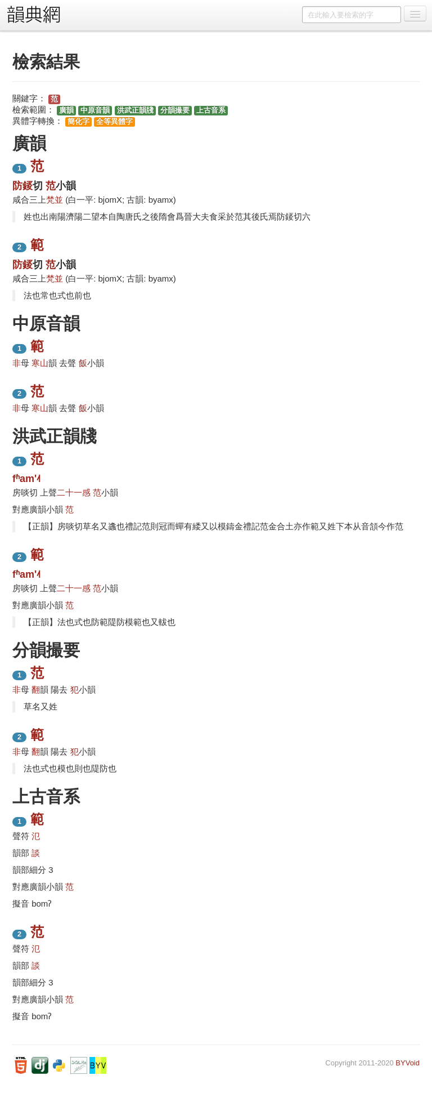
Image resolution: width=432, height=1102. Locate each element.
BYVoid (407, 1063)
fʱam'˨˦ (26, 478)
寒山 (40, 363)
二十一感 (74, 492)
